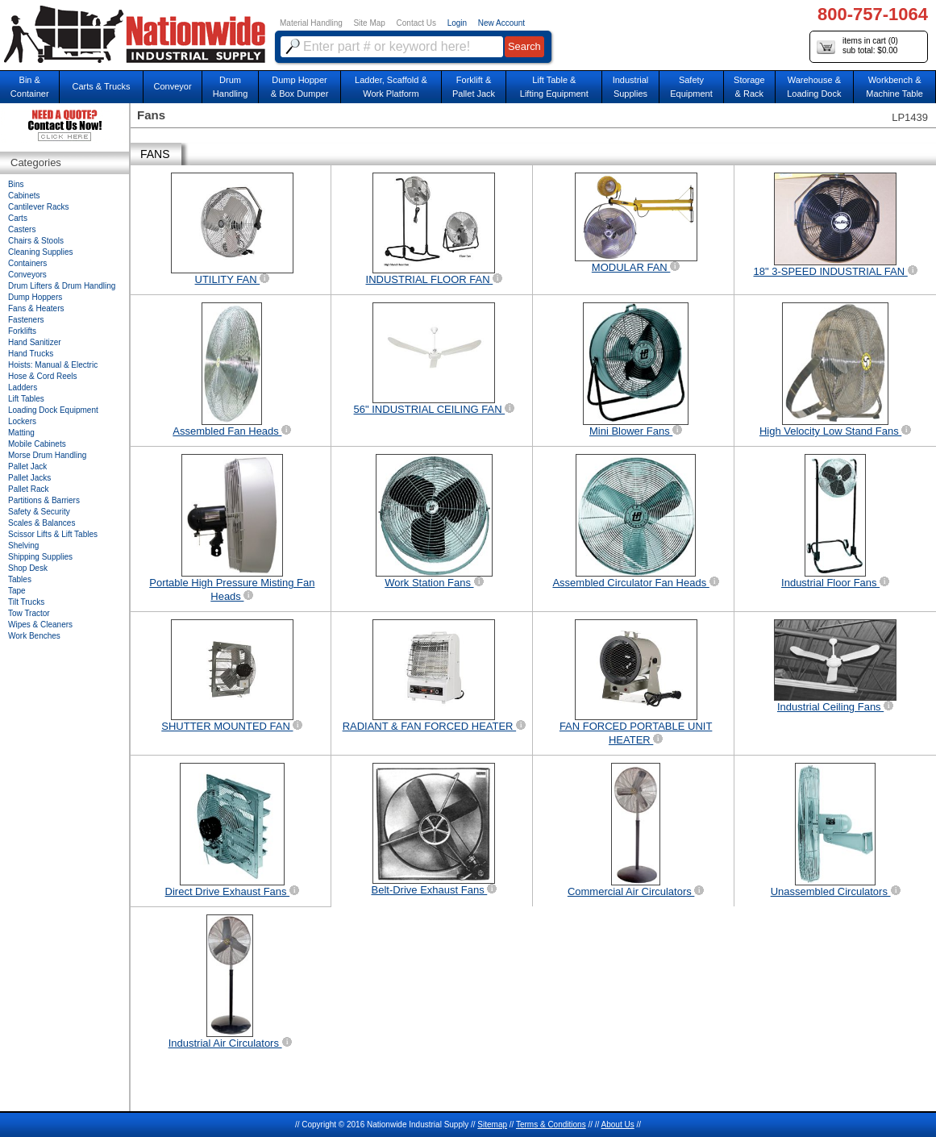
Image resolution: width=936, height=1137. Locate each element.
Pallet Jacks (29, 477)
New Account (501, 23)
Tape (17, 590)
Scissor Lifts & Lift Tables (53, 534)
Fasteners (26, 319)
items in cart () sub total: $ (857, 46)
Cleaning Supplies (40, 252)
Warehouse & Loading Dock (814, 86)
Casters (21, 229)
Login (457, 23)
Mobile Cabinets (37, 443)
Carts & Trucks (102, 86)
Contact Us (416, 23)
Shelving (23, 545)
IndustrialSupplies (631, 86)
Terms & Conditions (551, 1124)
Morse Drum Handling (47, 455)
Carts (17, 218)
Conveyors (27, 274)
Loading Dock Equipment (53, 410)
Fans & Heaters (36, 308)
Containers (27, 263)
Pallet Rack (28, 489)
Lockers (22, 421)
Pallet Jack (27, 466)
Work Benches (34, 635)
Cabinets (24, 195)
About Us (617, 1124)
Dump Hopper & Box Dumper (300, 86)
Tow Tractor (29, 613)
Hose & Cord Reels (42, 376)
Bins (15, 184)
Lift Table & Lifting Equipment (554, 86)
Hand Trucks (30, 353)
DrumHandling (230, 86)
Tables (19, 579)
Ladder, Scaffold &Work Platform (391, 86)
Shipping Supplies (40, 556)
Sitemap (492, 1124)
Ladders (22, 387)
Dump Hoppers (35, 297)
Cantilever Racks (38, 206)
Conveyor (173, 86)
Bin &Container (29, 86)
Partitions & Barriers (44, 500)
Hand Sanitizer (34, 342)
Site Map (369, 23)
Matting (21, 432)
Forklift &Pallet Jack (473, 86)
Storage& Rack (749, 86)
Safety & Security (39, 511)
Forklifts (22, 331)
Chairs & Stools (36, 240)
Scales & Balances (41, 523)
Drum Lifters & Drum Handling (61, 285)
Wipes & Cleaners (40, 624)
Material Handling (311, 23)
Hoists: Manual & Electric (53, 364)
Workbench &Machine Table (894, 86)
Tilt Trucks (26, 602)
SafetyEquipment (691, 86)
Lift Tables (26, 398)
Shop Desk (28, 568)
